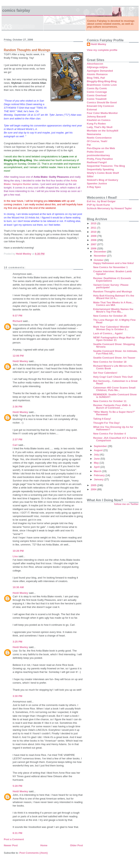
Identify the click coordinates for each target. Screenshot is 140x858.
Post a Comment (14, 839)
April (97, 466)
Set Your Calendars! (105, 372)
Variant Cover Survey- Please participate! (110, 286)
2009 (94, 235)
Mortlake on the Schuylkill (102, 130)
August (98, 450)
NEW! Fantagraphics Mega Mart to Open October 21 (114, 339)
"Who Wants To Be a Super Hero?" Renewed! (114, 413)
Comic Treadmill (97, 98)
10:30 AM (18, 587)
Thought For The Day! (106, 422)
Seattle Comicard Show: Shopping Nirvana (114, 345)
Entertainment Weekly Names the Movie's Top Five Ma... (113, 310)
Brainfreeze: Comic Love (102, 84)
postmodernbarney (98, 155)
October (99, 260)
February (99, 475)
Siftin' (90, 176)
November (100, 255)
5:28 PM (17, 785)
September (101, 446)
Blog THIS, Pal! (96, 77)
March (98, 471)
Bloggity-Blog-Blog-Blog (102, 81)
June (97, 458)
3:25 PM (17, 641)
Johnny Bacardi (96, 116)
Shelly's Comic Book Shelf (103, 172)
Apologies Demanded (100, 70)
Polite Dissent (95, 151)
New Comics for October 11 (109, 401)
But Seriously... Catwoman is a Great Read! (115, 382)
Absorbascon (95, 63)
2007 (94, 244)
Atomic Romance (97, 74)
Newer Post (11, 845)
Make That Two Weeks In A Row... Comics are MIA (113, 303)
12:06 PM (18, 355)
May (96, 462)
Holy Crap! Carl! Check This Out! (113, 376)
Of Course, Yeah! (97, 141)
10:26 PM (18, 550)
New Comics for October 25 (109, 315)
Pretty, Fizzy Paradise (100, 158)
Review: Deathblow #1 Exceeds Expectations (112, 279)
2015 (94, 223)
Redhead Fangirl (97, 162)
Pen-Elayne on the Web (101, 148)
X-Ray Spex (94, 187)
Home (43, 845)
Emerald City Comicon (100, 106)
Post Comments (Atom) (33, 852)
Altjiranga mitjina (97, 67)
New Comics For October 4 (109, 433)
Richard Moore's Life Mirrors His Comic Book (112, 367)
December (100, 251)
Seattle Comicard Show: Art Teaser (114, 357)
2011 (94, 227)
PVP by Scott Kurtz (98, 204)
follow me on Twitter (126, 504)
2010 (94, 231)
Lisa (15, 556)
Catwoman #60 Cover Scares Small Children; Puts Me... (114, 389)
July (97, 454)
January (99, 479)
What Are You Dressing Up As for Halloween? (113, 428)
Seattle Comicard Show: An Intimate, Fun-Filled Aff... (115, 352)
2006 (94, 248)
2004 (94, 489)
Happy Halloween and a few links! (113, 263)
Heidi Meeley (20, 361)
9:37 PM (17, 315)
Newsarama (94, 134)
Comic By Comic (97, 88)
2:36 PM (17, 406)
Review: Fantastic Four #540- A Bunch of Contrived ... (112, 406)
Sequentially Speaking (100, 169)
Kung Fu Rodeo (96, 123)
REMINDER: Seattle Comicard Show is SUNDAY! (115, 395)
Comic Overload (97, 95)
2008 (94, 240)
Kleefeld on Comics (99, 120)
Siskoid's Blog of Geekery (102, 179)
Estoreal (92, 109)
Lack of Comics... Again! (108, 333)
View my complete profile (102, 50)
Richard (17, 321)
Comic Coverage (97, 91)
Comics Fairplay (16, 10)
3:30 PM (17, 696)
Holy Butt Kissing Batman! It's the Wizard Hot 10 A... (113, 297)
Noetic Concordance (99, 137)
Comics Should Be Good (102, 102)
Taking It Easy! (102, 418)
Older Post (76, 845)
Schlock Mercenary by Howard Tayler (109, 208)
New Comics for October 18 (109, 361)
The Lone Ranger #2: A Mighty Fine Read (114, 321)
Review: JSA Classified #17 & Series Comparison (115, 439)
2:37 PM (17, 439)
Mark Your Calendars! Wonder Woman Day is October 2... (111, 328)
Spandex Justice (97, 183)
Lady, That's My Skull (100, 127)
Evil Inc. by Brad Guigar (101, 201)
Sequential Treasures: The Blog (106, 165)
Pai (89, 144)
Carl (15, 444)
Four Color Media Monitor (102, 113)
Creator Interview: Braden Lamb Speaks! (112, 272)
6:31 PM (17, 833)
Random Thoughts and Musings (112, 291)
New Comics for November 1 (110, 267)
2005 (94, 485)
